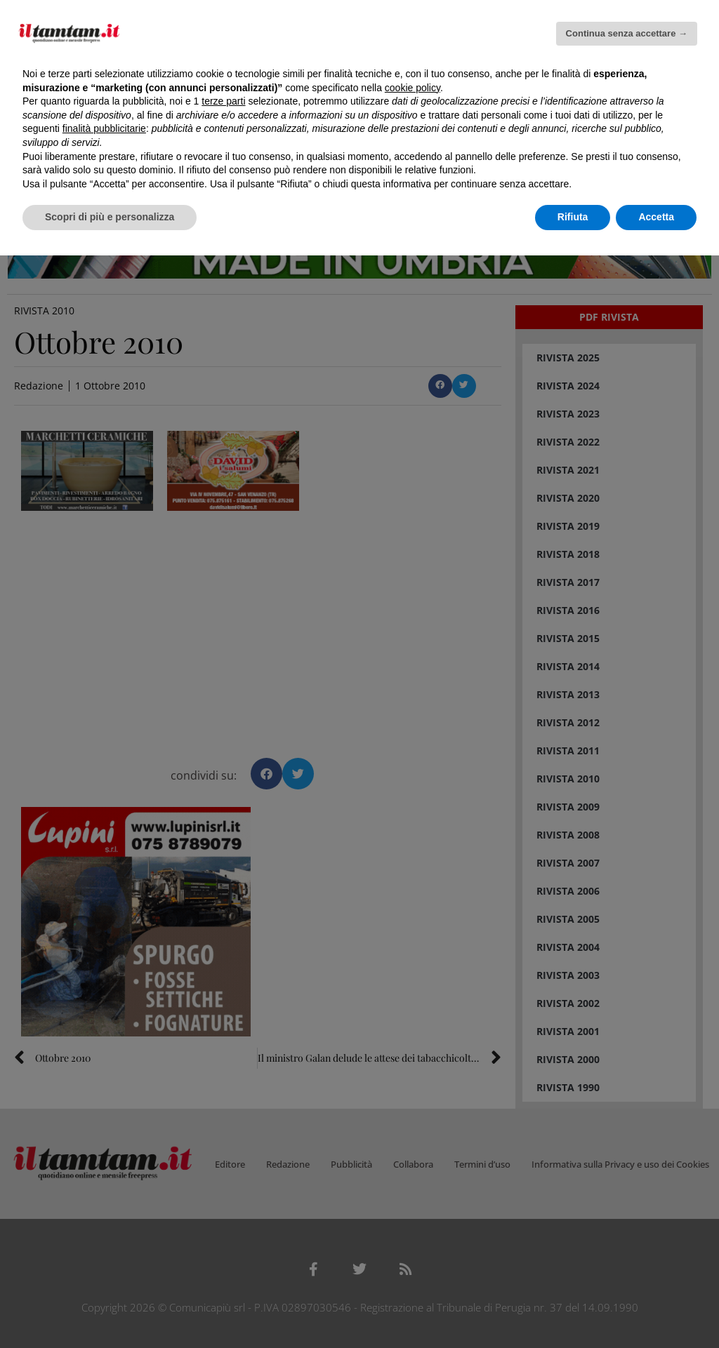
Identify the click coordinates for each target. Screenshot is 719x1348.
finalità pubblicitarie (104, 128)
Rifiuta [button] (573, 216)
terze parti (223, 101)
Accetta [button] (656, 216)
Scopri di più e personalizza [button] (109, 216)
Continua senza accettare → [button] (626, 33)
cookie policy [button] (412, 87)
